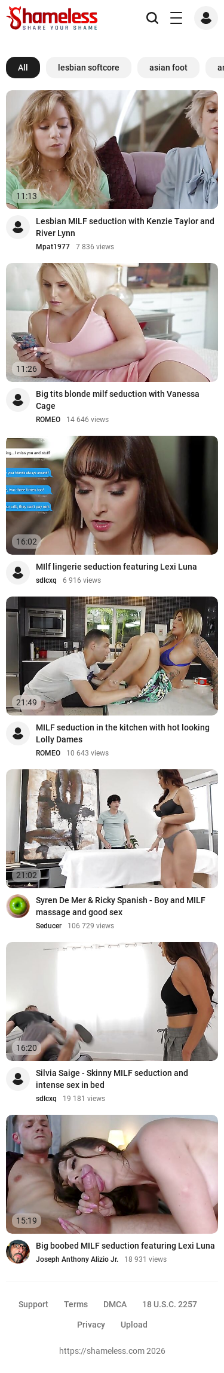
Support (33, 1304)
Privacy (91, 1324)
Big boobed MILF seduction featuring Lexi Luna (125, 1245)
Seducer (49, 925)
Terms (76, 1304)
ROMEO (48, 419)
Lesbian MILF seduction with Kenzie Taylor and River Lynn (125, 227)
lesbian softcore (88, 67)
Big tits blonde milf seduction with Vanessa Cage (118, 400)
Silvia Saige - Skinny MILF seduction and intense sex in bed (112, 1079)
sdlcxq (46, 580)
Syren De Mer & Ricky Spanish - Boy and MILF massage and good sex (120, 906)
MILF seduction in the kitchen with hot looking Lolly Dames (123, 733)
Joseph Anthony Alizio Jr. (77, 1259)
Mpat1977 (53, 246)
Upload (134, 1324)
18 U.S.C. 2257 (169, 1304)
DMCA (115, 1304)
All (23, 67)
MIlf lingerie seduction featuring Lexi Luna (116, 566)
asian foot (168, 67)
